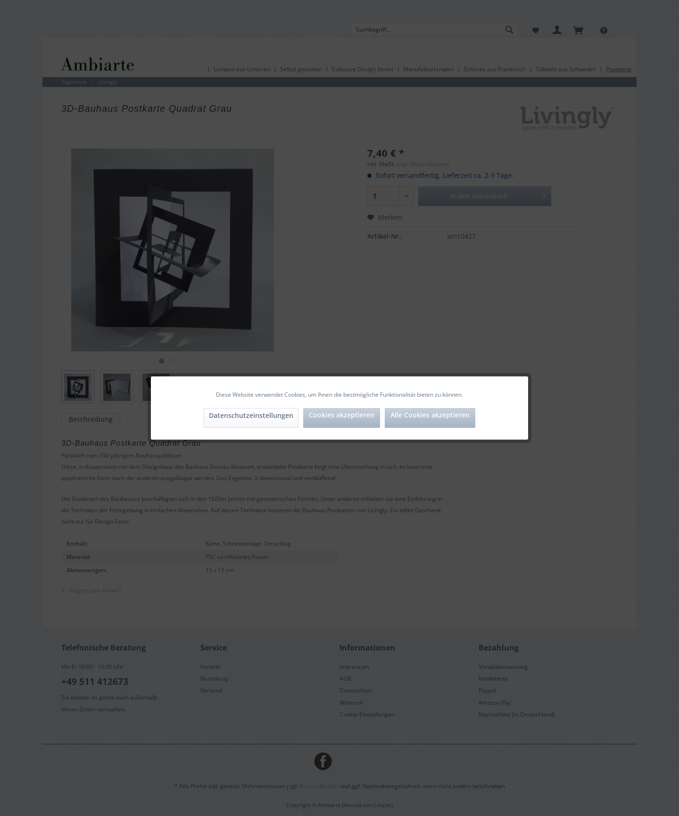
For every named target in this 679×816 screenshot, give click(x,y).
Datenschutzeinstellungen (251, 415)
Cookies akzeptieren (341, 414)
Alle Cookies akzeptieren (430, 414)
